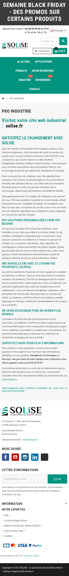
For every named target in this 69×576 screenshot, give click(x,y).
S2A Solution (26, 571)
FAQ (6, 515)
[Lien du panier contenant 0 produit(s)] (60, 51)
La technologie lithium (15, 520)
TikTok (44, 457)
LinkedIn (34, 457)
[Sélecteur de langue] (58, 30)
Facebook (5, 457)
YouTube (15, 457)
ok (57, 479)
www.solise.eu (9, 379)
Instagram (25, 457)
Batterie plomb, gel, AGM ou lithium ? (23, 525)
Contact (8, 536)
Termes (36, 556)
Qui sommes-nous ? (14, 530)
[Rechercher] (53, 41)
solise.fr (14, 126)
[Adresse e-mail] (25, 479)
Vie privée (27, 556)
